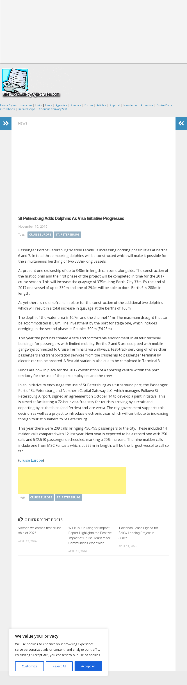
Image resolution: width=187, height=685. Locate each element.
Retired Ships (26, 109)
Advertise (147, 105)
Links (38, 105)
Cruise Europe (40, 234)
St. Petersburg (67, 234)
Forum (88, 105)
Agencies (61, 105)
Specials (76, 105)
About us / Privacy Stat (53, 109)
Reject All (59, 666)
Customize (29, 666)
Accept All (88, 666)
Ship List (114, 105)
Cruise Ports (164, 105)
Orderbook (7, 109)
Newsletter (130, 105)
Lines (48, 105)
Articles (101, 105)
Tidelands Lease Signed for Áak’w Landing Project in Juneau (138, 533)
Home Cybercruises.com (16, 105)
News (22, 123)
